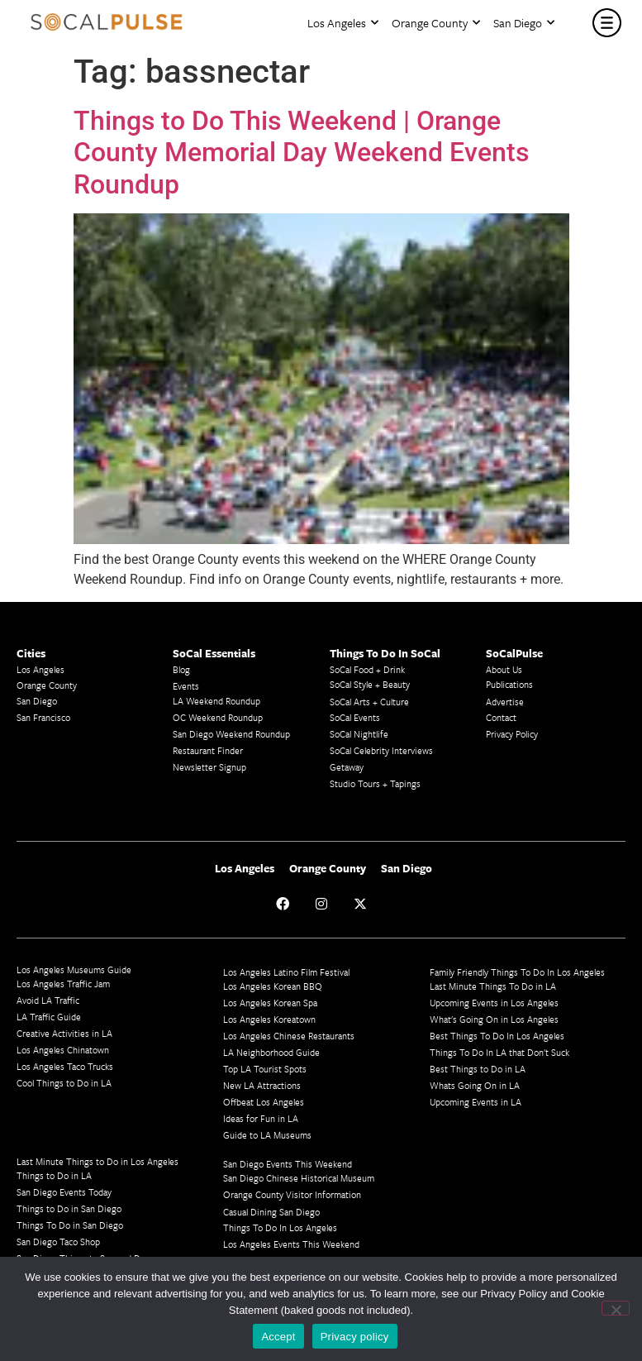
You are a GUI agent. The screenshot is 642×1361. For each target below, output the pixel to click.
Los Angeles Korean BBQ (272, 986)
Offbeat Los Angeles (263, 1102)
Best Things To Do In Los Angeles (497, 1036)
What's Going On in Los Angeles (494, 1019)
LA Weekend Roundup (216, 701)
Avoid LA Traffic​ (48, 1000)
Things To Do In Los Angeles (280, 1227)
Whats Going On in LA (475, 1085)
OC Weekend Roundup (218, 717)
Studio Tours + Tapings (375, 783)
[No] (616, 1308)
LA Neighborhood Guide (271, 1052)
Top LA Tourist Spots (265, 1069)
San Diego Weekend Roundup (231, 734)
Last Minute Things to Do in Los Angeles (97, 1161)
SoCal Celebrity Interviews (381, 750)
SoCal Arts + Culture (369, 702)
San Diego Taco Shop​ (58, 1241)
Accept (278, 1336)
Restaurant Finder (208, 750)
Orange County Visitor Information (292, 1194)
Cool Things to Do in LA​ (64, 1083)
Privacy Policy (512, 734)
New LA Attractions (262, 1085)
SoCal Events (355, 717)
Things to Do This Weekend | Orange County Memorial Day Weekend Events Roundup (301, 152)
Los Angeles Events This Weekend (291, 1244)
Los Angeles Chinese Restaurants (288, 1036)
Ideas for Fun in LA (260, 1118)
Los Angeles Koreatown (269, 1019)
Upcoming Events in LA (475, 1102)
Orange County (436, 23)
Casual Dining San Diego (271, 1212)
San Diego (523, 23)
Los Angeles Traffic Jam (63, 984)
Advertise (505, 702)
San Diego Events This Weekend (287, 1164)
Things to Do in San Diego (69, 1208)
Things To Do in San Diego (70, 1225)
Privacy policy (355, 1336)
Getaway (347, 767)
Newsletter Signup (209, 767)
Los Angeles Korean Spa (270, 1003)
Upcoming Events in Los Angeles (494, 1003)
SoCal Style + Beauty (370, 684)
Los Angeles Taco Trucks (65, 1066)
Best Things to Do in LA (477, 1069)
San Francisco (43, 717)
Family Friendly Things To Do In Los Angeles (517, 972)
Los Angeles (342, 23)
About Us (504, 669)
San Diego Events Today (64, 1192)
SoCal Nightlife (359, 734)
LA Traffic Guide (49, 1017)
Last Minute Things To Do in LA (493, 986)
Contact (501, 717)
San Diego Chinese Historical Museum (298, 1178)
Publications (509, 684)
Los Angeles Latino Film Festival (286, 972)
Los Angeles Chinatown (63, 1050)
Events (186, 686)
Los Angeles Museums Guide (74, 969)
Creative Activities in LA (64, 1033)
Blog (181, 669)
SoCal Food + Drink (367, 669)
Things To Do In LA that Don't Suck (499, 1052)
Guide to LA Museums (267, 1135)
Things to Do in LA (54, 1175)
